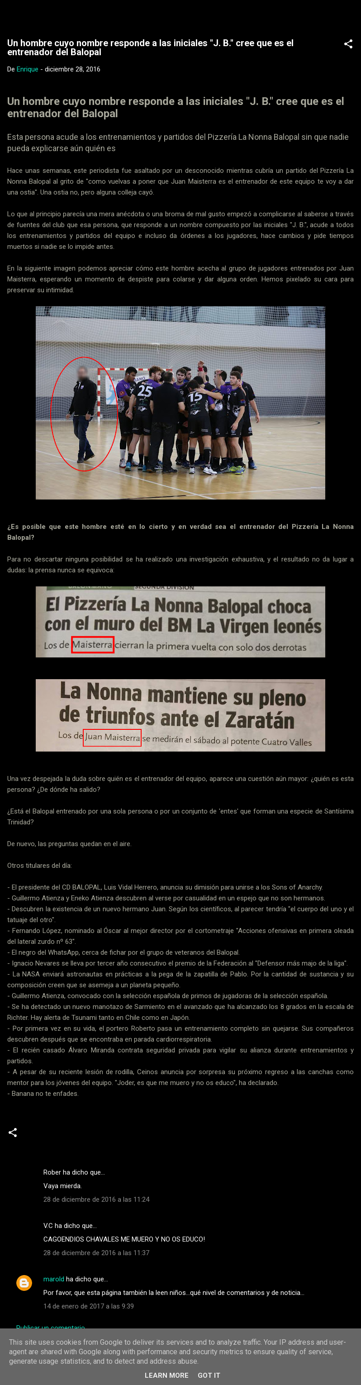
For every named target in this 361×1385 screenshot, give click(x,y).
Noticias (41, 1136)
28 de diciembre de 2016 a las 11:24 (96, 1199)
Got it (209, 1375)
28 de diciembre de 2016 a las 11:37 (96, 1253)
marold (53, 1279)
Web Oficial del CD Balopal (94, 15)
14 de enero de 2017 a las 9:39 (88, 1306)
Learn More (167, 1375)
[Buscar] (348, 18)
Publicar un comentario (50, 1328)
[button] (348, 45)
